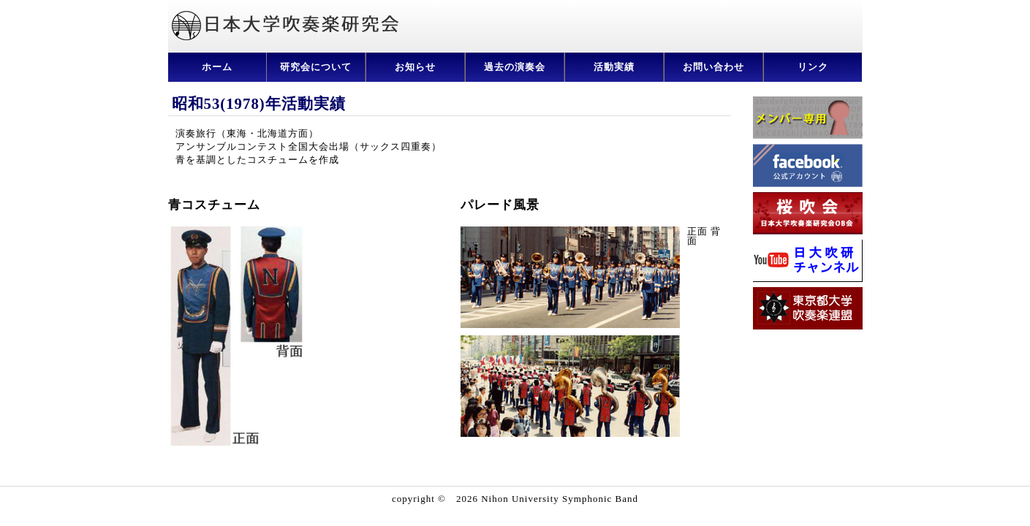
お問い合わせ (713, 66)
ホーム (217, 66)
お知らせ (415, 66)
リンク (813, 66)
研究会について (316, 66)
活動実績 (614, 66)
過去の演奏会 (514, 66)
